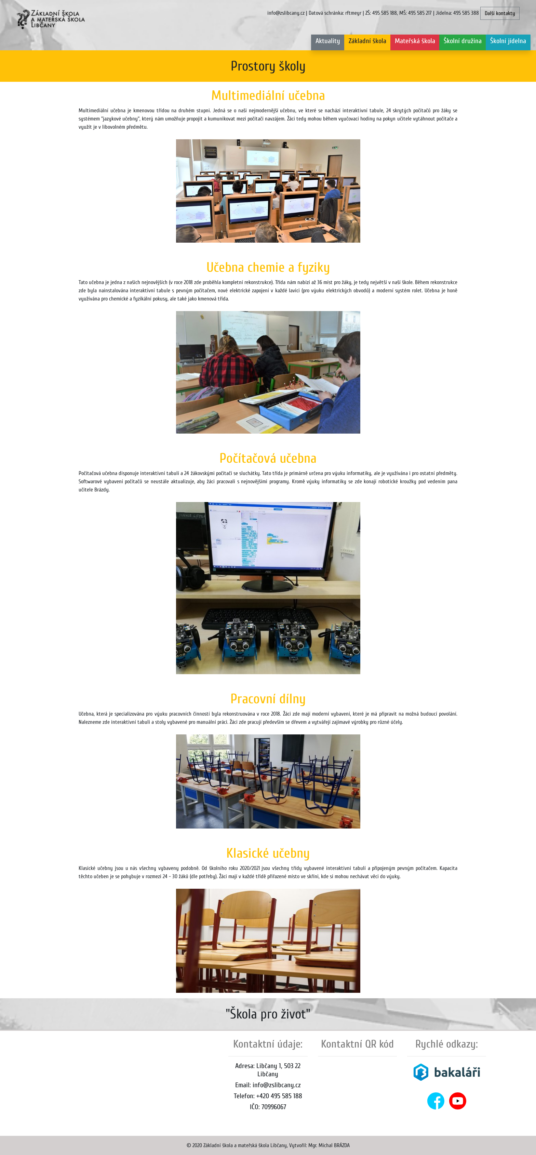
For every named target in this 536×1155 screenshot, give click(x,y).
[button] (367, 42)
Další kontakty (500, 13)
